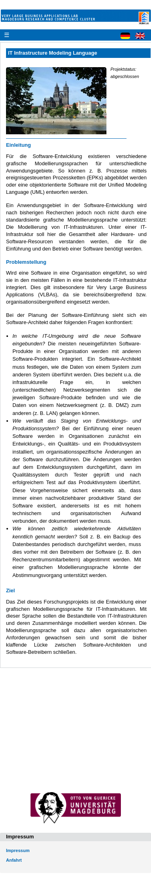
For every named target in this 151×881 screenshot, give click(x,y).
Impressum (18, 850)
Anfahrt (14, 860)
